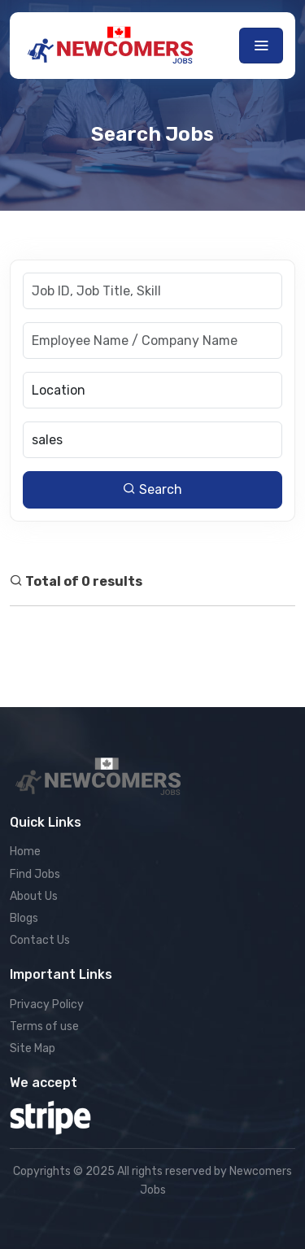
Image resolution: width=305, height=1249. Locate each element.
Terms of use (44, 1026)
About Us (34, 896)
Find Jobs (35, 874)
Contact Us (40, 940)
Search (152, 489)
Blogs (24, 918)
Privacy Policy (47, 1004)
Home (25, 851)
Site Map (32, 1048)
